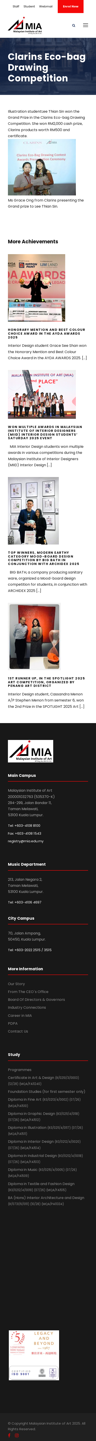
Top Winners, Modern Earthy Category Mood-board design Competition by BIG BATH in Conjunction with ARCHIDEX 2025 (43, 558)
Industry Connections (27, 1007)
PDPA (13, 1023)
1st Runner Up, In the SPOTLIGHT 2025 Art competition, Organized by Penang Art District (46, 682)
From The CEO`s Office (28, 991)
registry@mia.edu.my (25, 841)
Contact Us (18, 1031)
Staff (16, 6)
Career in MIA (20, 1015)
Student (29, 6)
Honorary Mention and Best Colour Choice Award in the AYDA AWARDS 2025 (46, 333)
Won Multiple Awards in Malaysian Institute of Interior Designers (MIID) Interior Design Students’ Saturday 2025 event (45, 432)
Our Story (16, 983)
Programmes (19, 1069)
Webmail (46, 6)
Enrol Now (70, 6)
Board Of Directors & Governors (36, 999)
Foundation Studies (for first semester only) (46, 1091)
